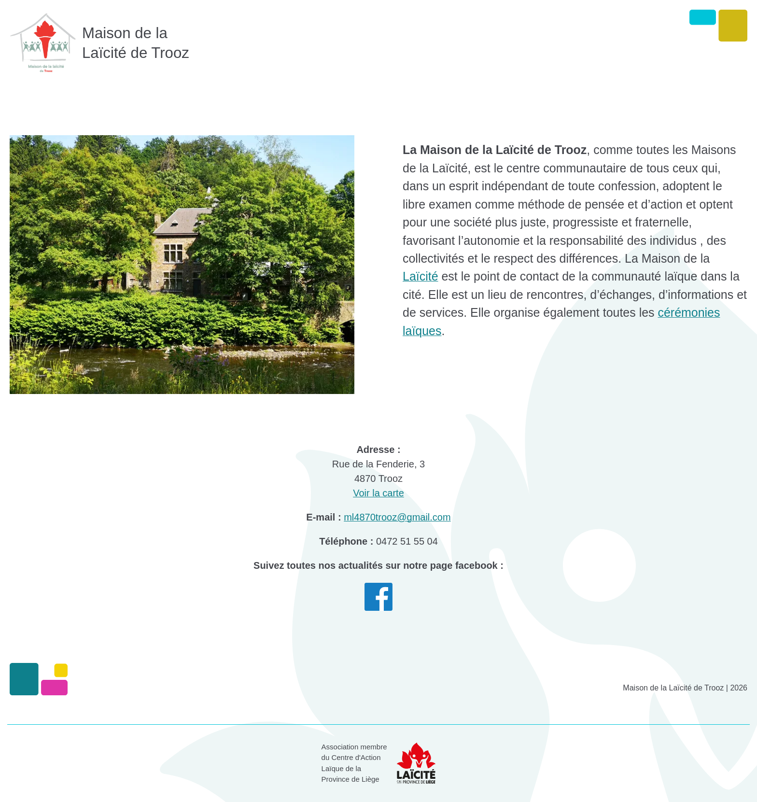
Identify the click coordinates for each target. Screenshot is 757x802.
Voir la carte (378, 493)
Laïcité (420, 276)
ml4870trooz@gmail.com (397, 517)
